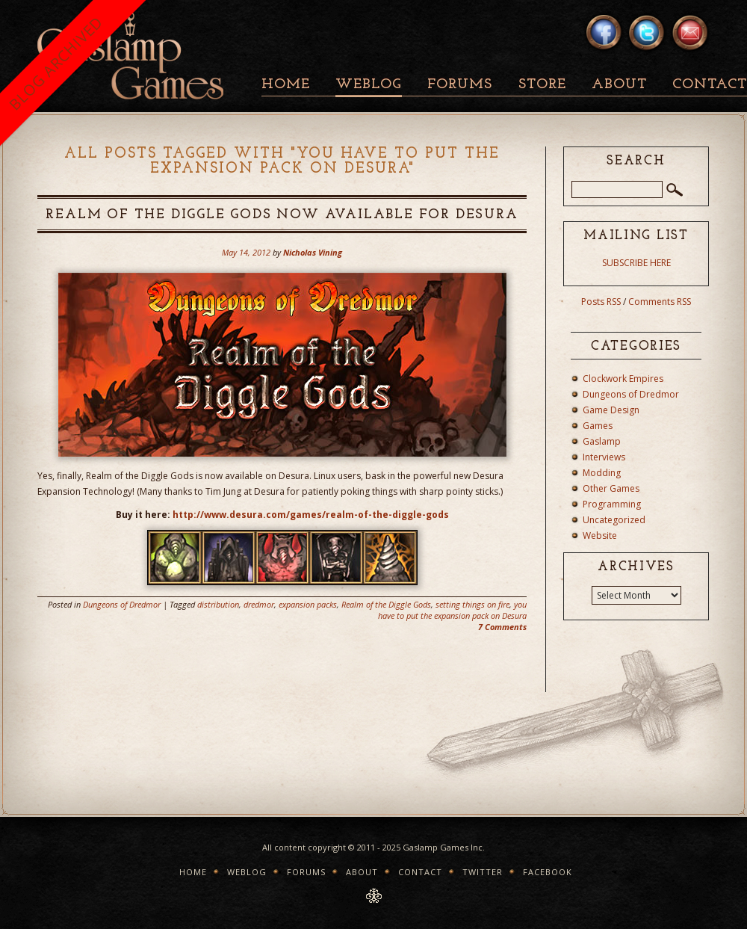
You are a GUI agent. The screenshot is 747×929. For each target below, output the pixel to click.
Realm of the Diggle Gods (386, 604)
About (619, 85)
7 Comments (502, 626)
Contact (420, 871)
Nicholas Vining (312, 252)
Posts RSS (601, 301)
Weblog (368, 85)
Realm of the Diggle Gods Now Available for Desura (282, 215)
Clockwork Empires (623, 378)
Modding (602, 472)
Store (542, 85)
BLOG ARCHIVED (55, 63)
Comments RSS (659, 301)
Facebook (547, 871)
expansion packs (308, 604)
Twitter (482, 871)
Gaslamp (602, 441)
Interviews (604, 457)
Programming (612, 504)
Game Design (611, 410)
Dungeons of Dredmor (122, 604)
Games (598, 425)
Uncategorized (614, 519)
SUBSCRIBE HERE (636, 262)
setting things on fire (472, 604)
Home (285, 85)
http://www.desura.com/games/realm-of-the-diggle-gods (311, 514)
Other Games (611, 488)
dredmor (259, 604)
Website (600, 535)
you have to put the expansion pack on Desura (452, 610)
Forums (459, 85)
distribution (218, 604)
